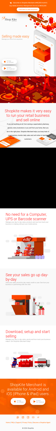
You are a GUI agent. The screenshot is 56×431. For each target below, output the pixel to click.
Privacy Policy (27, 422)
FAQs (13, 422)
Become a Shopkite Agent (41, 422)
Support (18, 422)
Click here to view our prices (28, 9)
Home (8, 422)
